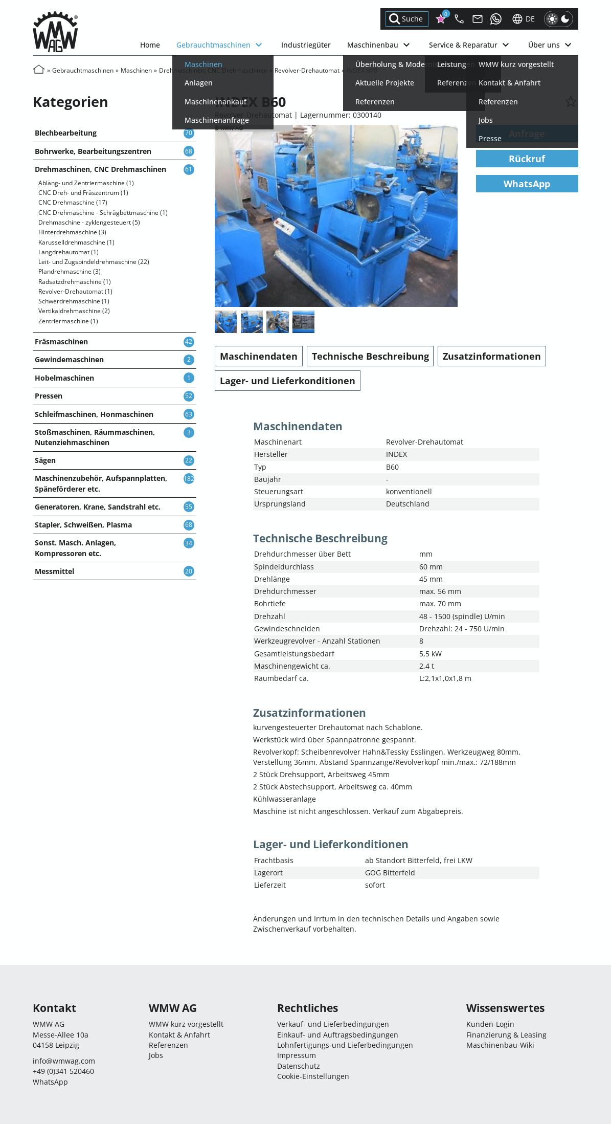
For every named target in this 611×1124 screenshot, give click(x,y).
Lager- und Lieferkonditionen (287, 380)
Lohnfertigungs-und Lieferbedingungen (345, 1045)
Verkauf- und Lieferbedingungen (333, 1024)
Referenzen (168, 1045)
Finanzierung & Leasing (506, 1035)
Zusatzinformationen (492, 356)
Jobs (156, 1055)
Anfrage (527, 133)
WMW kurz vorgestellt (186, 1024)
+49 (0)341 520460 (63, 1071)
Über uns (551, 45)
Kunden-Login (490, 1024)
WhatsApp (527, 184)
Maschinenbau (380, 45)
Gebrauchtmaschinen (220, 45)
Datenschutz (298, 1066)
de (523, 19)
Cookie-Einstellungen (313, 1076)
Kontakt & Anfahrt (179, 1035)
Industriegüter (306, 45)
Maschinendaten (259, 356)
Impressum (296, 1055)
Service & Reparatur (470, 45)
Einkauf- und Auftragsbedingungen (337, 1035)
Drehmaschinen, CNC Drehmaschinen (213, 70)
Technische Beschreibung (370, 356)
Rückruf (527, 158)
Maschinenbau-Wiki (500, 1045)
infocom (64, 1061)
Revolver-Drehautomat (307, 70)
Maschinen (136, 70)
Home (150, 45)
